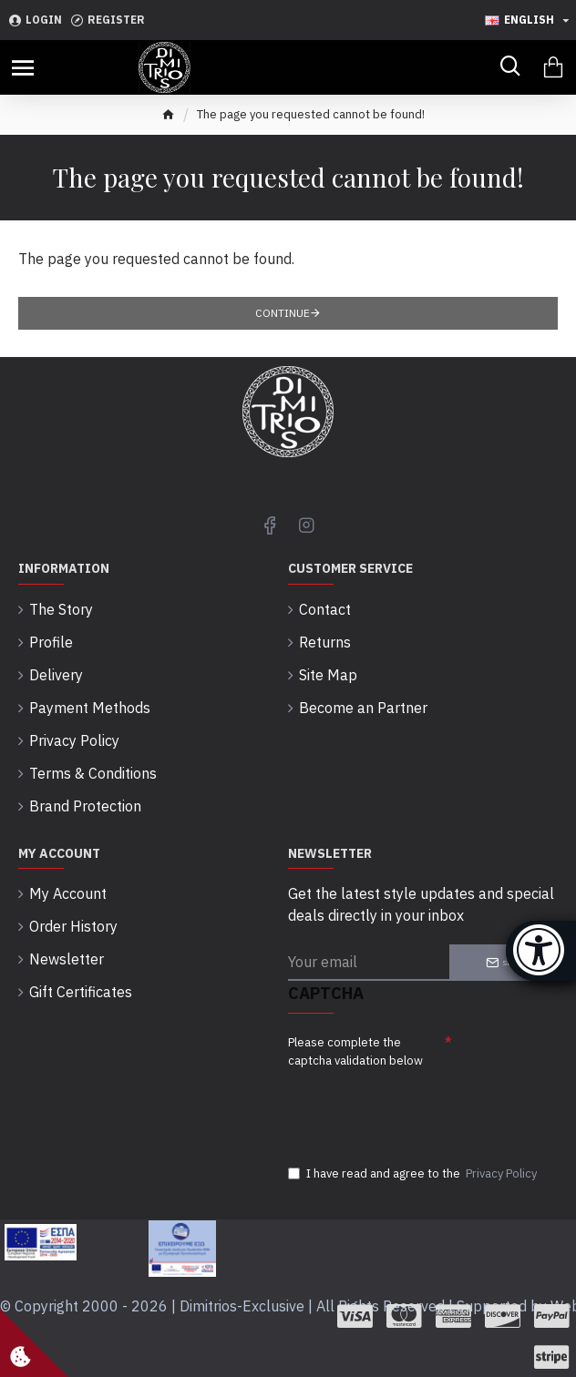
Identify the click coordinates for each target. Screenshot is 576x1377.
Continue (282, 313)
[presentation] (415, 1106)
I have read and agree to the (414, 1174)
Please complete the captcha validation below (355, 1051)
